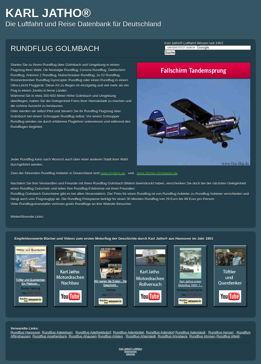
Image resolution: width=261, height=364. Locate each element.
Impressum (130, 351)
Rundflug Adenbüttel (128, 332)
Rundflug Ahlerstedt (141, 336)
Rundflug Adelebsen (57, 332)
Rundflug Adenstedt (190, 332)
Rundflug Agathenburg (50, 336)
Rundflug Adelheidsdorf (93, 332)
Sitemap (130, 354)
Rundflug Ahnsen (202, 336)
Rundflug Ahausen (83, 336)
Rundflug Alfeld (228, 336)
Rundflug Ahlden (110, 336)
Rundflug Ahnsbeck (172, 336)
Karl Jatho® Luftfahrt (130, 349)
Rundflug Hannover (25, 332)
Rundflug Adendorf (160, 332)
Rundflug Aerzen (221, 332)
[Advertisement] (72, 142)
